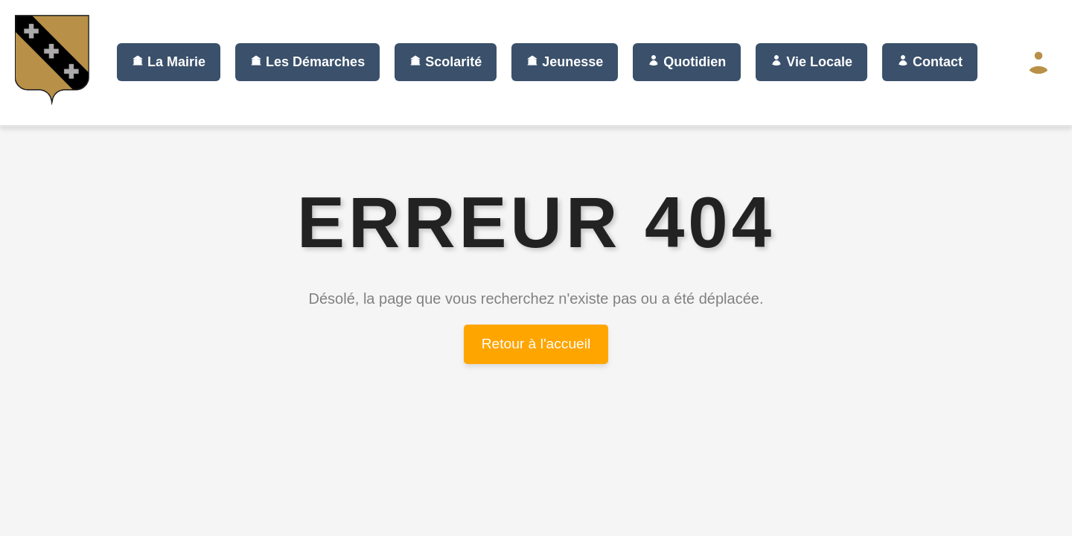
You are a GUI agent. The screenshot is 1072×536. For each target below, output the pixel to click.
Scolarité (445, 61)
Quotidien (687, 61)
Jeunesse (564, 61)
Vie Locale (811, 61)
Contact (930, 61)
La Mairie (168, 61)
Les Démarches (307, 61)
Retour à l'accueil (536, 343)
